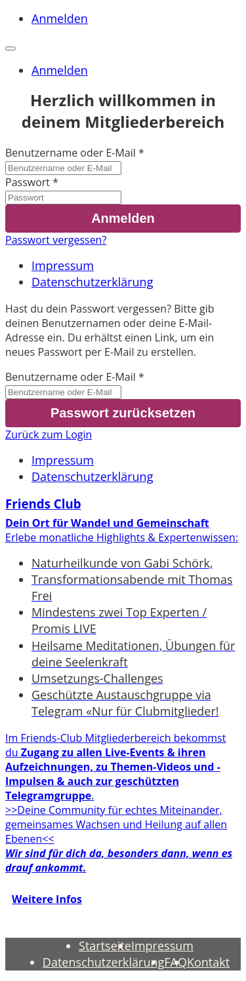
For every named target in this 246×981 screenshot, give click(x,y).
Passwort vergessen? (55, 240)
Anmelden (59, 18)
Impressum (62, 265)
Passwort (27, 182)
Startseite (105, 945)
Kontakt (208, 962)
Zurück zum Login (48, 434)
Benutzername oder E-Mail (70, 152)
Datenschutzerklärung (92, 282)
